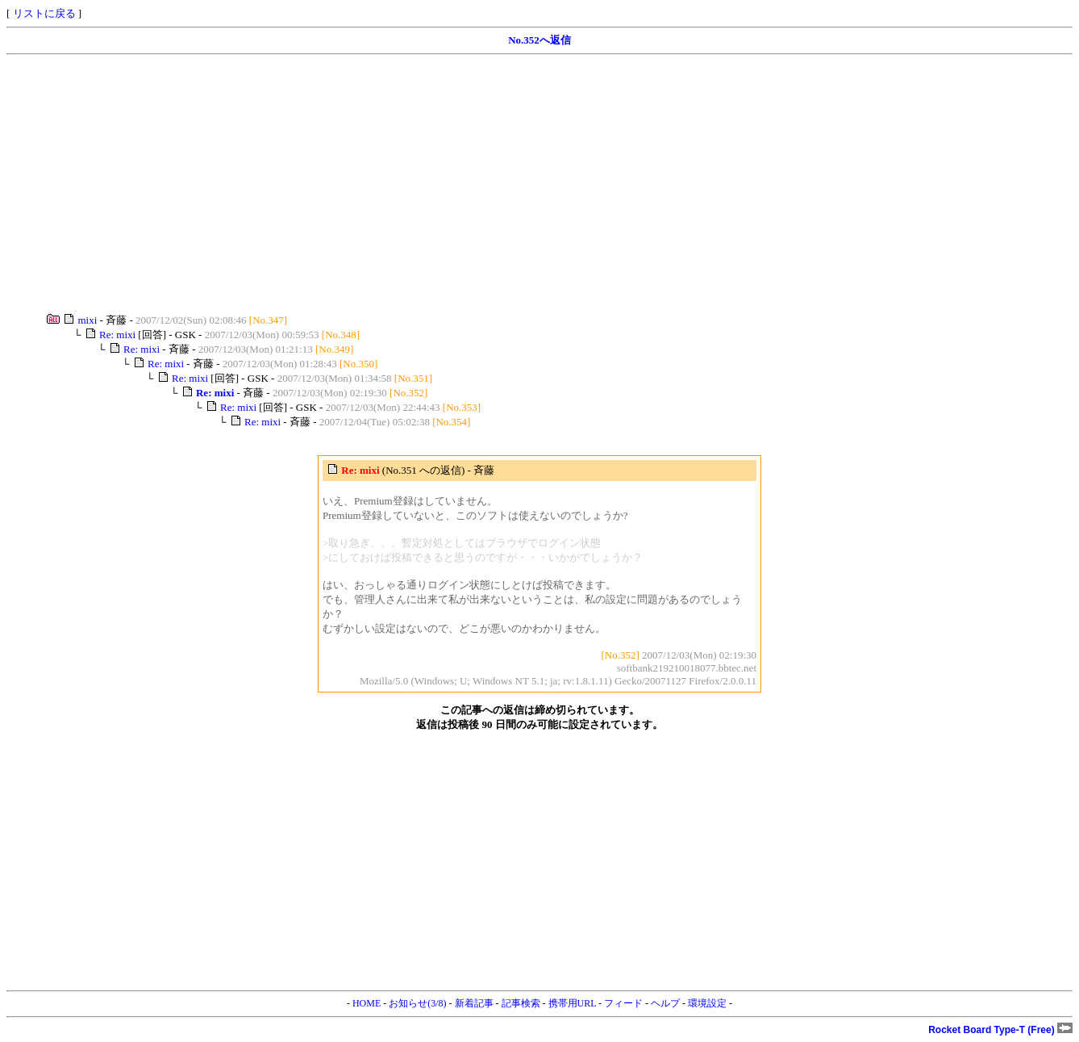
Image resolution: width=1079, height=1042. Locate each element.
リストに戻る (44, 13)
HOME (366, 1003)
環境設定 (707, 1003)
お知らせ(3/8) (417, 1003)
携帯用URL (572, 1003)
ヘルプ (665, 1003)
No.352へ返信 (539, 40)
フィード (623, 1003)
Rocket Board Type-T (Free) (1000, 1030)
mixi (88, 320)
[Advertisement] (490, 184)
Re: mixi (117, 335)
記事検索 (521, 1003)
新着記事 (474, 1003)
